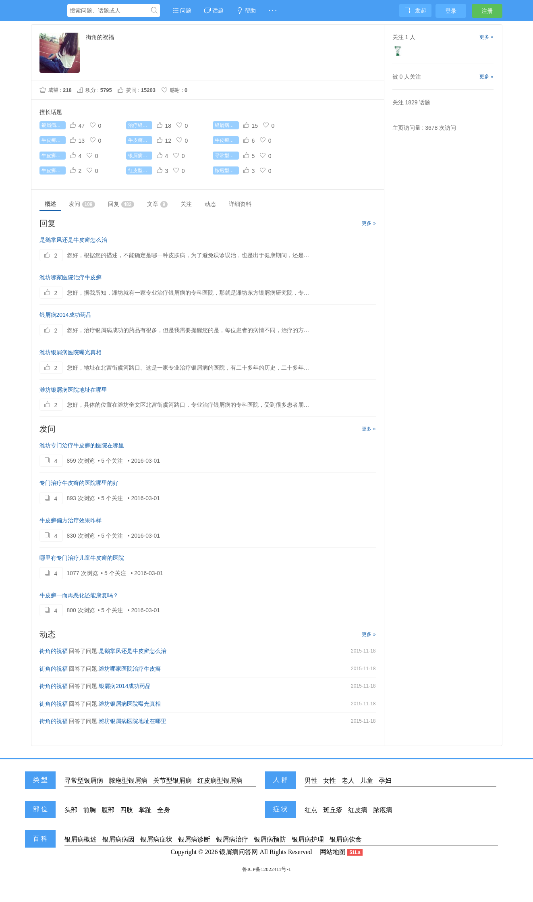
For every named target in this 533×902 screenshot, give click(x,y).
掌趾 (145, 809)
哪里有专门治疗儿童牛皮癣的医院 (81, 558)
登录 (450, 11)
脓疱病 (382, 809)
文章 (157, 204)
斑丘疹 (332, 809)
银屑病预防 (270, 839)
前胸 (89, 809)
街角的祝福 (53, 651)
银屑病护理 (308, 839)
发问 (82, 204)
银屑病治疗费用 (227, 125)
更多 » (368, 223)
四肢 (126, 809)
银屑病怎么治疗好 (53, 125)
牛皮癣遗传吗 (53, 170)
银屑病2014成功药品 (65, 315)
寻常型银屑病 (227, 155)
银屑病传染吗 (140, 155)
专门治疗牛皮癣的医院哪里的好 (78, 483)
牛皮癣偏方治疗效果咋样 (70, 520)
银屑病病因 (118, 839)
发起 (415, 10)
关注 (186, 204)
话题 (214, 10)
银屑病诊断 (194, 839)
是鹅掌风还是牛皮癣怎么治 (73, 240)
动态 (210, 204)
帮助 (246, 10)
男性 (311, 780)
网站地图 (333, 851)
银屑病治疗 (232, 839)
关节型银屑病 (172, 780)
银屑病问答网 (238, 851)
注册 (487, 11)
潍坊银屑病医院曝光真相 (70, 352)
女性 (329, 780)
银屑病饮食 (346, 839)
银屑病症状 (156, 839)
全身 (163, 809)
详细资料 (240, 204)
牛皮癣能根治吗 (53, 140)
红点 (311, 809)
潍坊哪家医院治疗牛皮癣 (70, 277)
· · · (272, 10)
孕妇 (385, 780)
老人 (348, 780)
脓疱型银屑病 (227, 170)
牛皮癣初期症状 (140, 140)
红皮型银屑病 (140, 170)
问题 (182, 10)
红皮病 (357, 809)
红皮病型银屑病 (220, 780)
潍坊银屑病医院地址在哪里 (73, 390)
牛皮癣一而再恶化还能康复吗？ (78, 595)
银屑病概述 (80, 839)
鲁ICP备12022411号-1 (266, 869)
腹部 (108, 809)
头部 (70, 809)
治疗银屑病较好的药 (140, 125)
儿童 (366, 780)
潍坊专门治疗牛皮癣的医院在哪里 (81, 445)
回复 (121, 204)
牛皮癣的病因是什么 (227, 140)
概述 (50, 204)
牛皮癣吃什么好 (53, 155)
